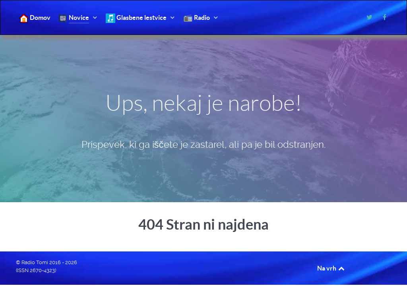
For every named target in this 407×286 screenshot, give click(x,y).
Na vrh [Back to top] (331, 268)
